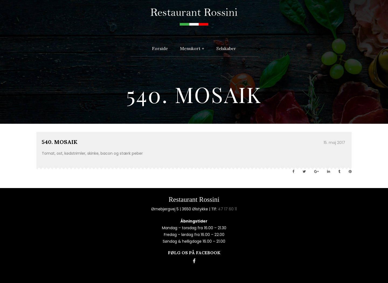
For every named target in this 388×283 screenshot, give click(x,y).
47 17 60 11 (227, 209)
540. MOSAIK (59, 142)
